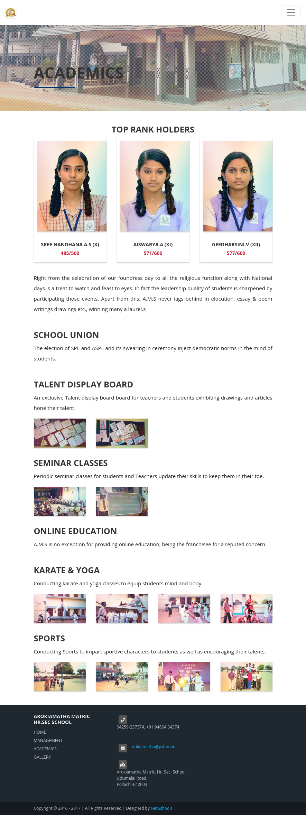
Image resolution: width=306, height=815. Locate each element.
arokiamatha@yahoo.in (153, 747)
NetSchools (162, 808)
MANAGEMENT (48, 740)
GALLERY (42, 757)
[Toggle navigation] (290, 12)
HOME (40, 732)
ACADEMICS (45, 749)
